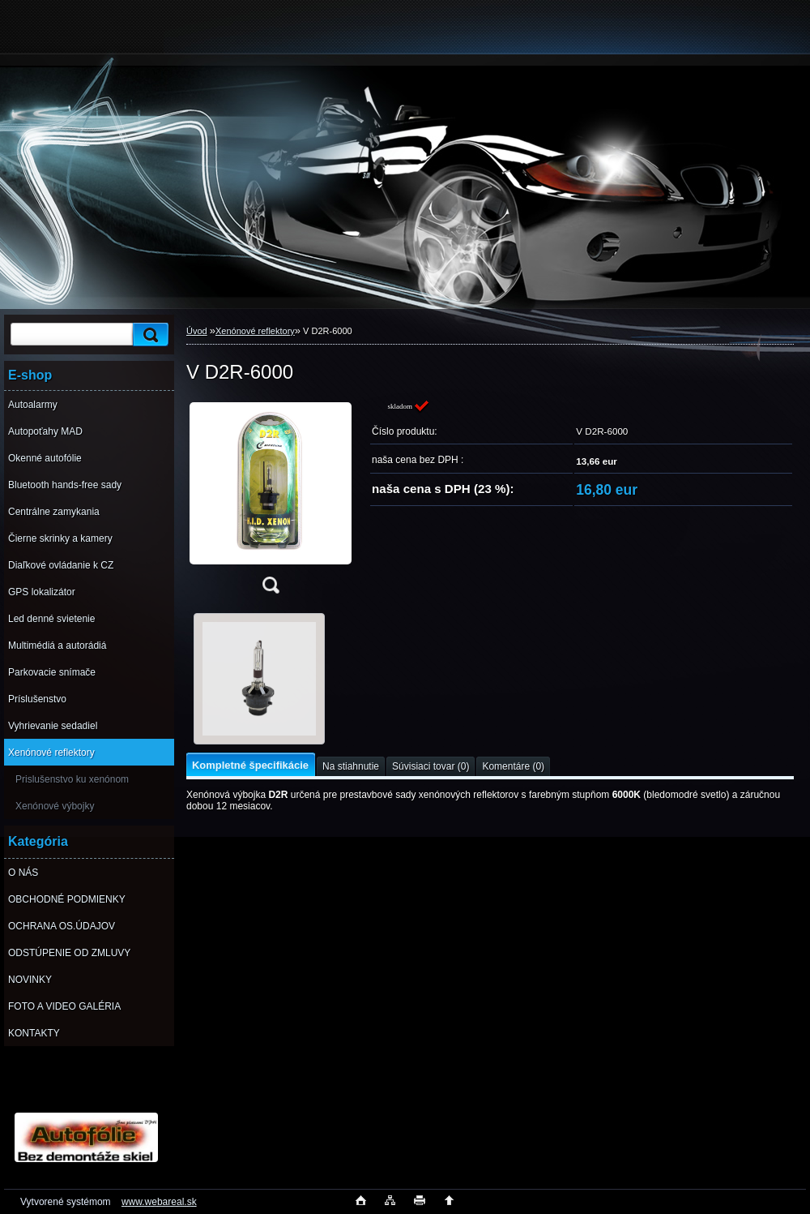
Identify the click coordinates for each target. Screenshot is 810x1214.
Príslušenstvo (37, 699)
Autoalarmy (33, 404)
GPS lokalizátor (41, 592)
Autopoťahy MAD (45, 431)
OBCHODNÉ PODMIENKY (67, 899)
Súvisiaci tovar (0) (430, 766)
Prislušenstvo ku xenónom (72, 779)
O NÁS (23, 872)
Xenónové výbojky (54, 806)
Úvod (196, 331)
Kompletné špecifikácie (250, 765)
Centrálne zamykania (54, 511)
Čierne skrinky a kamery (60, 538)
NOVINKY (30, 979)
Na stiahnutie (350, 766)
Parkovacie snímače (52, 672)
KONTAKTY (34, 1033)
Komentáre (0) (513, 766)
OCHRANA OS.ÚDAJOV (61, 926)
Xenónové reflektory (51, 752)
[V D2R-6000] (270, 501)
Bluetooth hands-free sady (65, 485)
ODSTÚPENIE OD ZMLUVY (69, 953)
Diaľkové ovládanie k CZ (60, 565)
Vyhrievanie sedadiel (52, 725)
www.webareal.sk (159, 1202)
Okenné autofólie (45, 458)
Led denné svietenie (51, 618)
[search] (148, 334)
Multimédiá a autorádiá (57, 645)
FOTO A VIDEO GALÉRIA (64, 1006)
